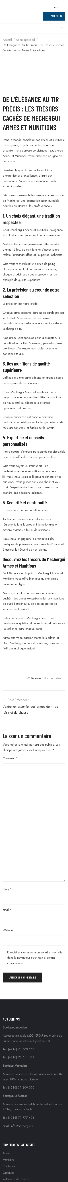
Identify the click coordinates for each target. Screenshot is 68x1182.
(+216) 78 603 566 (21, 1049)
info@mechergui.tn (22, 1126)
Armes (7, 1153)
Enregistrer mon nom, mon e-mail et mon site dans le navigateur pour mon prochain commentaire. (34, 958)
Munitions (9, 1159)
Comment (10, 758)
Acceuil (7, 39)
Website (8, 930)
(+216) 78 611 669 (21, 1057)
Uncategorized (25, 39)
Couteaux (9, 1166)
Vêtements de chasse (16, 1179)
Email (7, 910)
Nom (7, 889)
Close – (3, 477)
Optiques (8, 1172)
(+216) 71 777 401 (21, 1117)
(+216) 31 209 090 (21, 1087)
